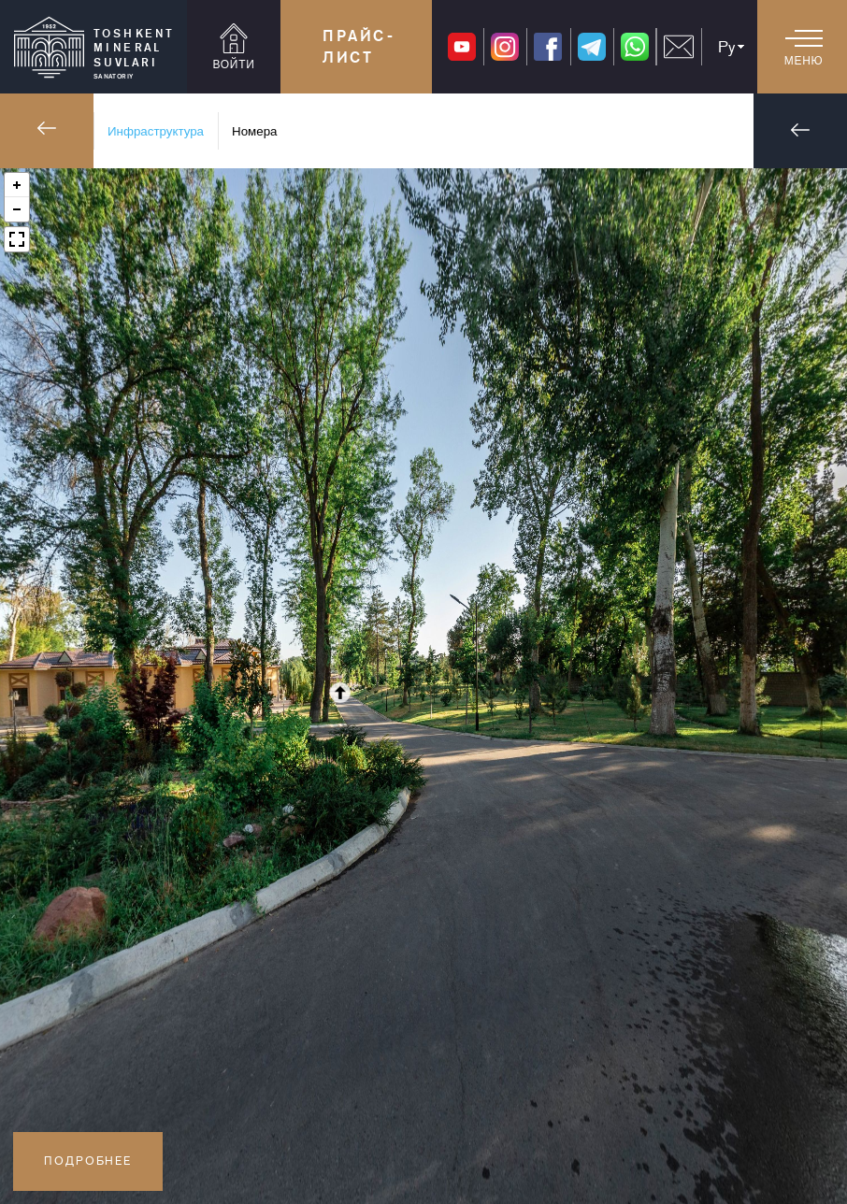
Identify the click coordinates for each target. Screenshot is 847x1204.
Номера (254, 131)
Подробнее (88, 1161)
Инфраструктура (156, 131)
